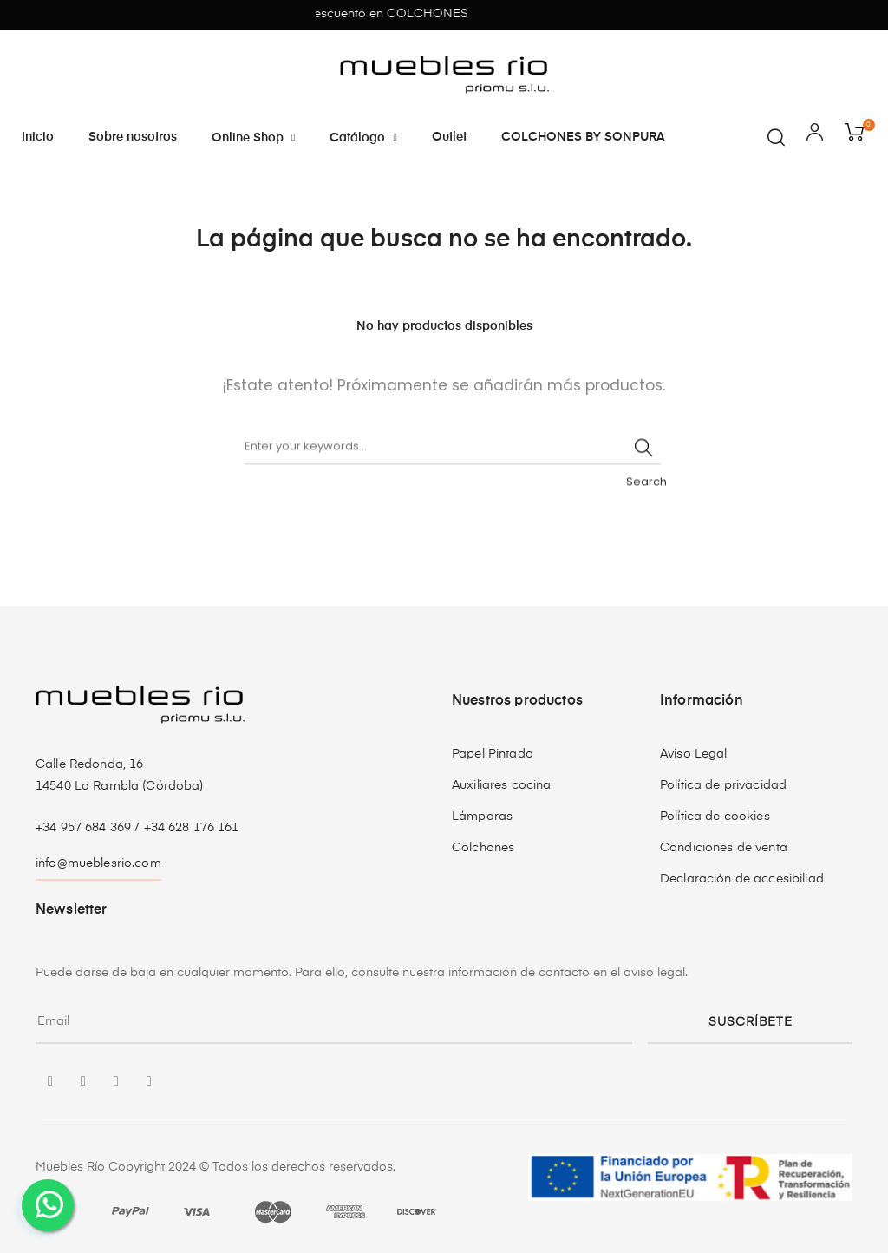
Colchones (483, 848)
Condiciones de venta (723, 848)
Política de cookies (715, 816)
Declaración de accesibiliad (742, 879)
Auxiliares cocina (501, 785)
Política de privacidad (723, 785)
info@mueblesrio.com (98, 863)
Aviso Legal (694, 754)
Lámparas (482, 816)
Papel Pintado (492, 754)
